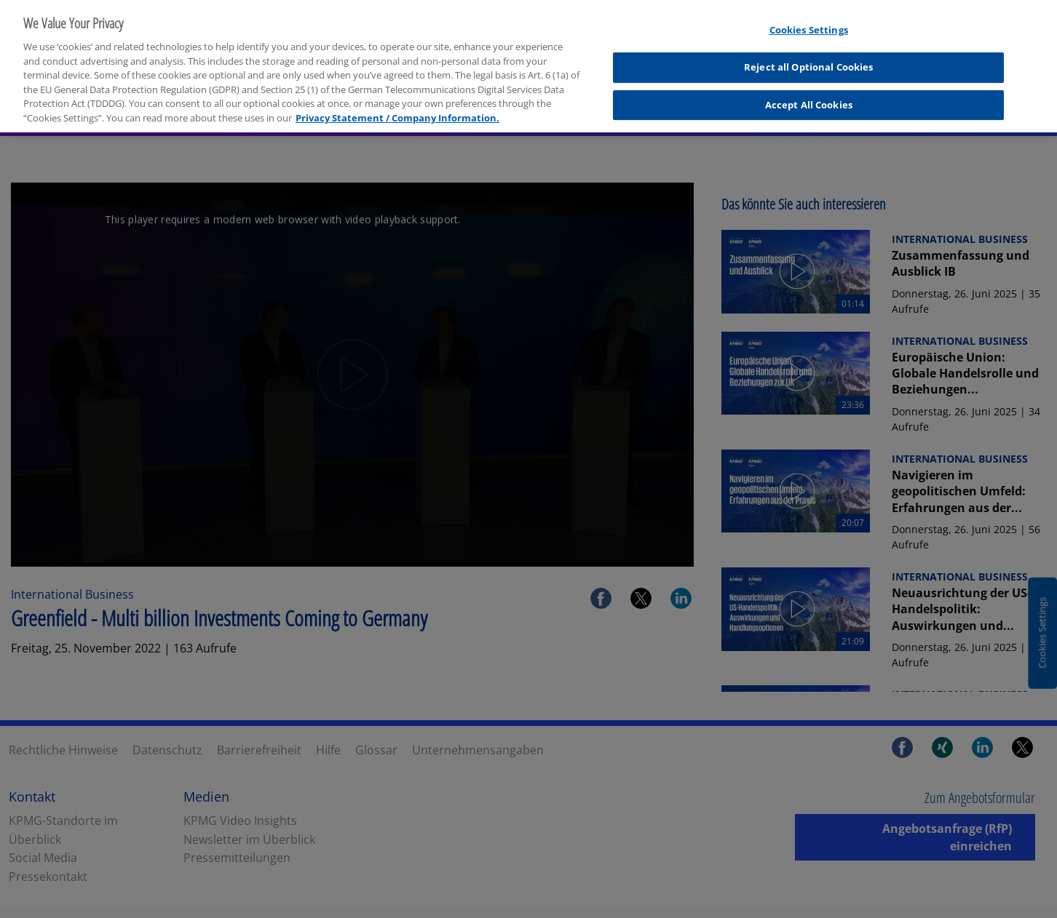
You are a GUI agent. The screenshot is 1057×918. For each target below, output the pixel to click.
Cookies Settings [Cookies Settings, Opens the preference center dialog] (808, 21)
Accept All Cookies (808, 96)
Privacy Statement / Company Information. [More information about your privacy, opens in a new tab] (397, 109)
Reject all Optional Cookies (809, 58)
